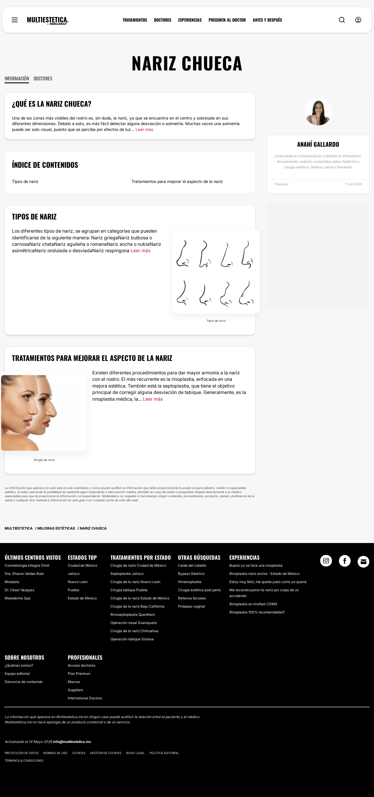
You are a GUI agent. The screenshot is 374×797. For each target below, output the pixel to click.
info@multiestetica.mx (72, 741)
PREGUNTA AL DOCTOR (227, 20)
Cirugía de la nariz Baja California (137, 606)
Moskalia (12, 582)
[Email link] (363, 562)
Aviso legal (135, 753)
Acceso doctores (81, 665)
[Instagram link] (326, 562)
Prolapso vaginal (191, 606)
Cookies (78, 753)
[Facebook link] (345, 562)
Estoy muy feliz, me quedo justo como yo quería (268, 582)
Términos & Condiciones (24, 760)
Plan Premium (79, 673)
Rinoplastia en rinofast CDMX (253, 604)
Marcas (74, 682)
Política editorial (164, 753)
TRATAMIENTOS (135, 20)
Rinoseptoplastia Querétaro (132, 614)
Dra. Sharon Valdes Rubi (24, 573)
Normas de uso (55, 753)
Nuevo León (78, 582)
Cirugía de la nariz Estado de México (139, 598)
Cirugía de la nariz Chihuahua (134, 631)
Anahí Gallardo (318, 144)
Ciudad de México (82, 565)
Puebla (73, 590)
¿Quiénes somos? (19, 665)
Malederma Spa (17, 598)
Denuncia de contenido (24, 682)
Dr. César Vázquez (19, 590)
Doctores (43, 78)
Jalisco (73, 573)
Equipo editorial (17, 673)
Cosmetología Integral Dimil (27, 565)
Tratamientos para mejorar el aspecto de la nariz (177, 181)
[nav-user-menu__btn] (358, 20)
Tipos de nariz (25, 181)
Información (17, 78)
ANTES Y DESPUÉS (267, 20)
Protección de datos (22, 753)
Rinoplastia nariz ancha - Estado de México (264, 573)
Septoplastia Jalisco (126, 573)
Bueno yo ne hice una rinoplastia (256, 565)
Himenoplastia (189, 582)
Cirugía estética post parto (199, 590)
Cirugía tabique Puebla (129, 590)
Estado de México (82, 598)
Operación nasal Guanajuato (133, 622)
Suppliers (75, 690)
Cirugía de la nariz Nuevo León (135, 582)
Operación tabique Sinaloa (132, 639)
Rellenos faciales (192, 598)
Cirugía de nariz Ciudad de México (138, 565)
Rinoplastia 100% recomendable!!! (257, 612)
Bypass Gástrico (191, 573)
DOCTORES (162, 20)
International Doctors (85, 698)
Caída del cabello (192, 565)
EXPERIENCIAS (190, 20)
